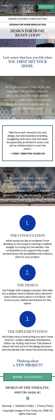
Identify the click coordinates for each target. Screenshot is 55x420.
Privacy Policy (45, 406)
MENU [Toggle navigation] (7, 5)
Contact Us (46, 7)
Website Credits (24, 406)
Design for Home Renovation (27, 24)
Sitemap (7, 406)
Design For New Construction (27, 19)
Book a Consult (27, 377)
